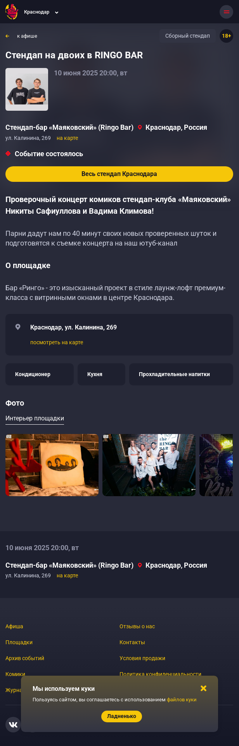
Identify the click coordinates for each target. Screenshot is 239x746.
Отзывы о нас (137, 626)
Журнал (15, 690)
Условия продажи (142, 658)
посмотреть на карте (56, 342)
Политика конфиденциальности (160, 674)
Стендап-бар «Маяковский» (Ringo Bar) (69, 127)
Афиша (14, 626)
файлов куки (182, 699)
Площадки (19, 642)
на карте (67, 138)
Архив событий (24, 658)
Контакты (132, 642)
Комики (15, 674)
